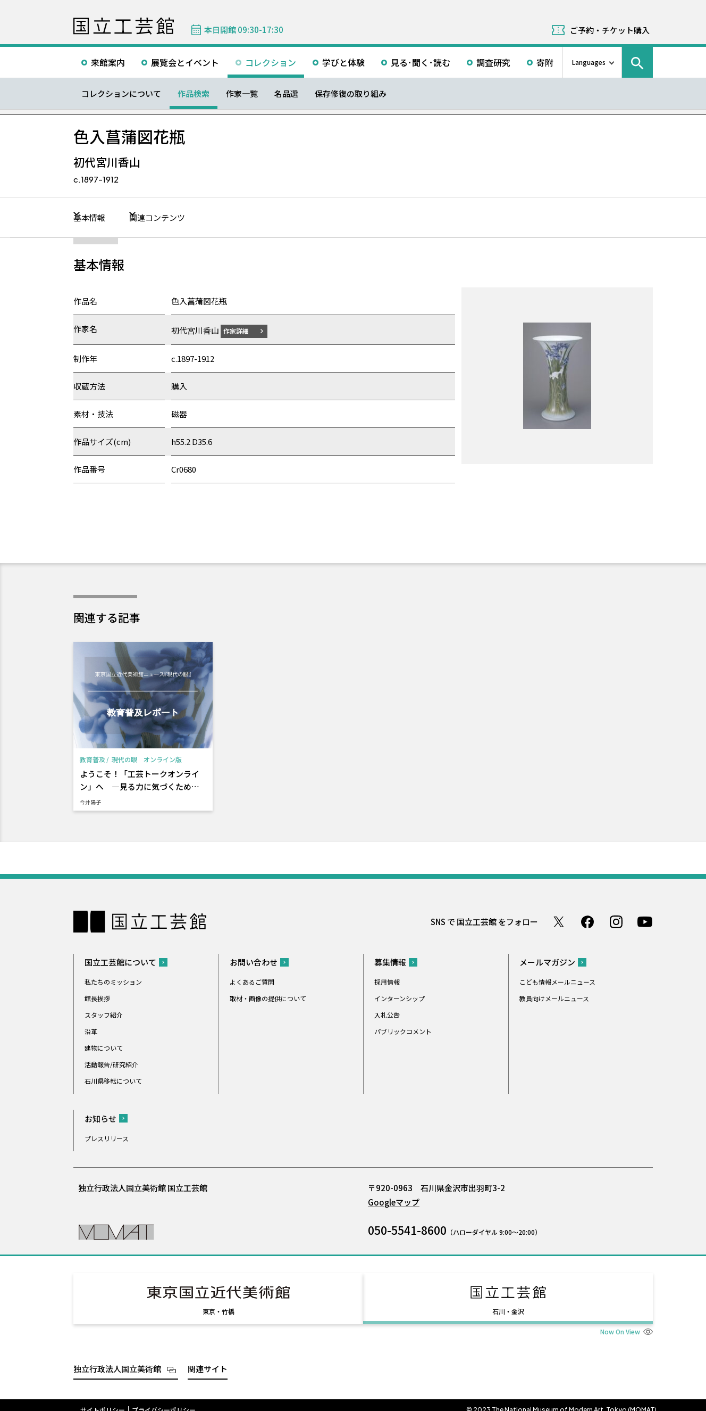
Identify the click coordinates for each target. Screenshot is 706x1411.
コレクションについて (121, 93)
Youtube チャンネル (645, 921)
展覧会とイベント (185, 62)
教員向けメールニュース (554, 997)
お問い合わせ (254, 961)
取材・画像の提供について (268, 997)
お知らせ (100, 1118)
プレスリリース (107, 1137)
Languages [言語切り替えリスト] (589, 62)
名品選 (286, 93)
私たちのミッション (113, 981)
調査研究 (493, 62)
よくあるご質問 (252, 981)
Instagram (616, 921)
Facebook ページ (587, 921)
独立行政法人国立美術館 (117, 1359)
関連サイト (208, 1359)
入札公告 (387, 1014)
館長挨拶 (97, 997)
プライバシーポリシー (164, 1400)
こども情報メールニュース (557, 981)
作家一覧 (242, 93)
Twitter (559, 921)
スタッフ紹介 (104, 1014)
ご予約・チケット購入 (610, 30)
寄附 (544, 62)
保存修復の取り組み (350, 93)
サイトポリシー (102, 1400)
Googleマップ (393, 1201)
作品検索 (193, 93)
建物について (104, 1047)
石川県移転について (113, 1080)
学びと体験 (343, 62)
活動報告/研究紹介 (111, 1063)
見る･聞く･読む (420, 62)
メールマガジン (547, 961)
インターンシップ (399, 997)
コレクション (270, 62)
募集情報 (390, 961)
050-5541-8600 (407, 1229)
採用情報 (387, 981)
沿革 (91, 1030)
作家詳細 (242, 330)
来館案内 (108, 62)
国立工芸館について (120, 961)
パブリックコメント (403, 1030)
